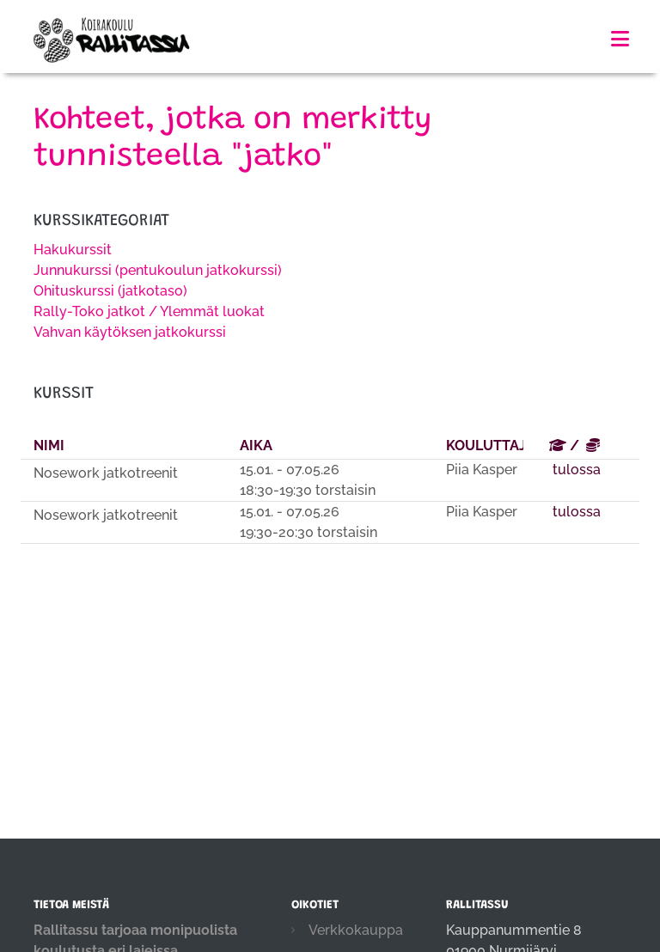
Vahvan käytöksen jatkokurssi (130, 332)
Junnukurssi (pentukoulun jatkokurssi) (158, 270)
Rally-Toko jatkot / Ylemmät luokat (149, 311)
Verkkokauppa (356, 930)
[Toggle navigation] (620, 39)
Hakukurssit (73, 249)
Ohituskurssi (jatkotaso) (110, 291)
